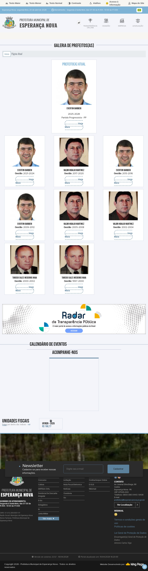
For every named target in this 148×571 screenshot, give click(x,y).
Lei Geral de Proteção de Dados (130, 533)
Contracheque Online (98, 480)
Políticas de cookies (124, 526)
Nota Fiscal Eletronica (72, 485)
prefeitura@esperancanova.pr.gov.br (129, 500)
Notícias (66, 489)
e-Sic (40, 501)
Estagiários (43, 505)
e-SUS (91, 485)
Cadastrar (118, 469)
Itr (39, 509)
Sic (64, 498)
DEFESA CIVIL (44, 489)
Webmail (92, 489)
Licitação (67, 480)
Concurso (42, 480)
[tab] (79, 22)
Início (6, 54)
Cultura (41, 485)
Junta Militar (43, 514)
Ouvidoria (67, 493)
